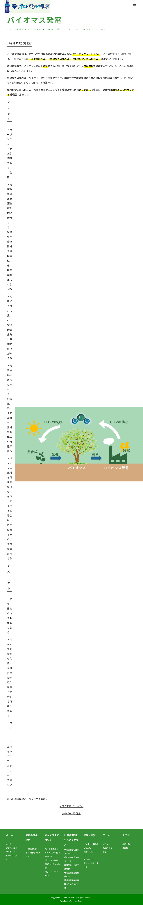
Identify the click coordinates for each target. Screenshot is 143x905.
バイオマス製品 (51, 860)
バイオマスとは (51, 848)
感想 (105, 851)
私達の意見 (107, 847)
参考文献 (126, 844)
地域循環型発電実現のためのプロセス (71, 884)
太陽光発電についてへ (71, 806)
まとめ (105, 844)
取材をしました (90, 859)
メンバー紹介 (11, 847)
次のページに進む (71, 813)
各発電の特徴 (31, 848)
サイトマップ (11, 851)
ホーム (9, 844)
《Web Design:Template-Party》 (71, 901)
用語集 (125, 847)
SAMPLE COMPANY (68, 897)
